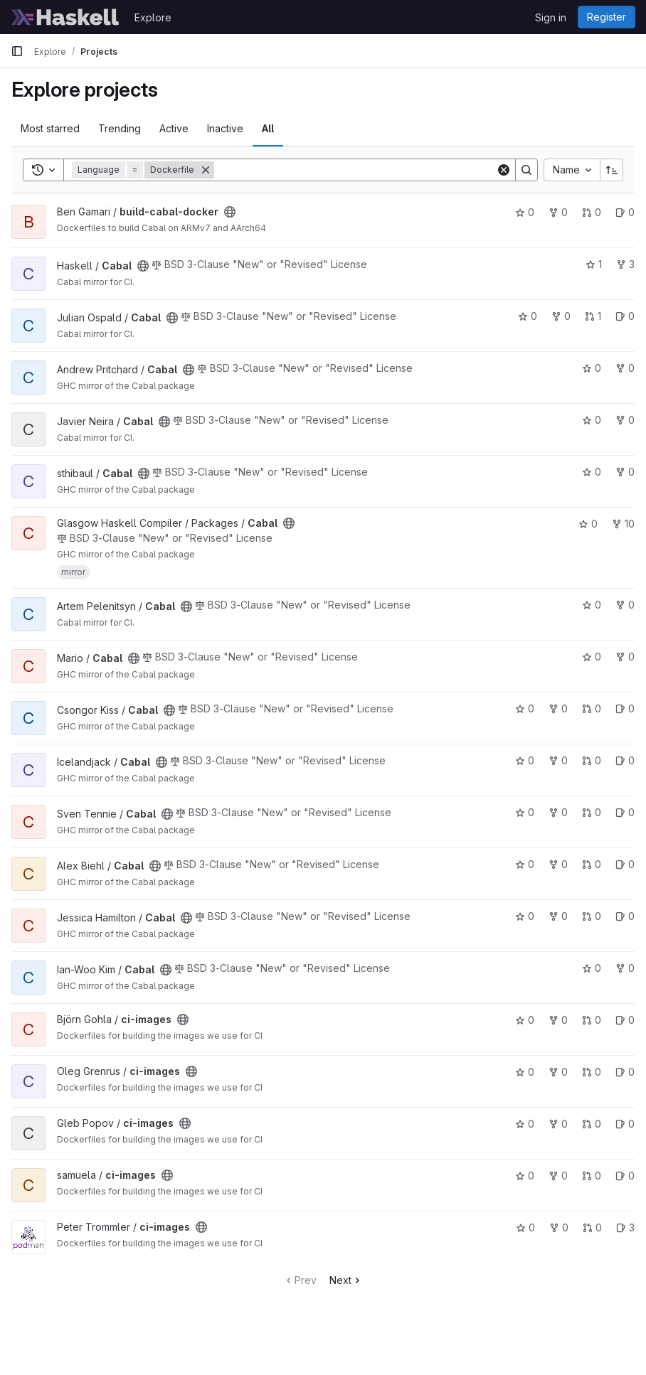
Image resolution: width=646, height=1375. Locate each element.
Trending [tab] (119, 128)
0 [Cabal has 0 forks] (561, 316)
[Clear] (503, 169)
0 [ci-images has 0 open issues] (625, 1020)
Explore (152, 17)
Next (346, 1280)
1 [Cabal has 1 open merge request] (593, 316)
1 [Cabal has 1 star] (594, 264)
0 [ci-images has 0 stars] (524, 1020)
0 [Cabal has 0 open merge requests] (591, 708)
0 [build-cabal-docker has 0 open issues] (625, 212)
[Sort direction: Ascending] (611, 170)
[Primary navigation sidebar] (17, 51)
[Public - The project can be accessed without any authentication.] (229, 212)
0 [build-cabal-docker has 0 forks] (558, 212)
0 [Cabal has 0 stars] (527, 316)
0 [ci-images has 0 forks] (558, 1020)
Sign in (550, 17)
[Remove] (205, 169)
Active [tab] (174, 128)
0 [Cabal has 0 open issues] (625, 316)
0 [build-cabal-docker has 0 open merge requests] (591, 212)
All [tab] (268, 128)
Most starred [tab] (50, 128)
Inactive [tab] (225, 128)
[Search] (355, 169)
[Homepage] (65, 17)
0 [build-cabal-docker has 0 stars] (524, 212)
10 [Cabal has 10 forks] (623, 524)
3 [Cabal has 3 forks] (625, 264)
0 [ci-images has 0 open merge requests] (591, 1020)
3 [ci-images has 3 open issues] (625, 1227)
